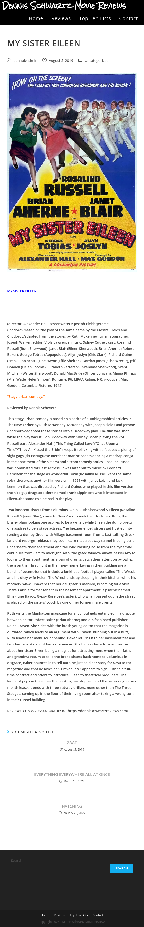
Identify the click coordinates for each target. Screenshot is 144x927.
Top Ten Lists (95, 18)
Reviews (61, 18)
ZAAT (72, 742)
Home (36, 18)
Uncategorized (97, 60)
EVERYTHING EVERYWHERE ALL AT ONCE (72, 774)
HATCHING (72, 806)
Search (16, 860)
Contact (128, 18)
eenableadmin (25, 60)
